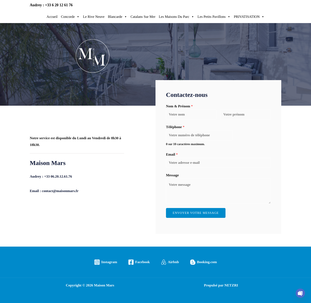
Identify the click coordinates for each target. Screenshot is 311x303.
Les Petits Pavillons (214, 16)
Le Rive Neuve (94, 17)
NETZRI (231, 285)
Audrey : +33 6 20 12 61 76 (51, 5)
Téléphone (175, 127)
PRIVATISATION (249, 16)
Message (172, 175)
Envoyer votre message (196, 213)
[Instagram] (105, 262)
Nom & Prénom (179, 106)
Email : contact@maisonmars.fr (54, 191)
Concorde (70, 16)
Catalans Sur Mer (143, 17)
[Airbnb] (170, 262)
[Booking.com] (203, 262)
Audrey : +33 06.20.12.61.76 (51, 176)
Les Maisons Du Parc (176, 16)
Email (172, 154)
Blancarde (117, 16)
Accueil (52, 17)
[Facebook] (139, 262)
